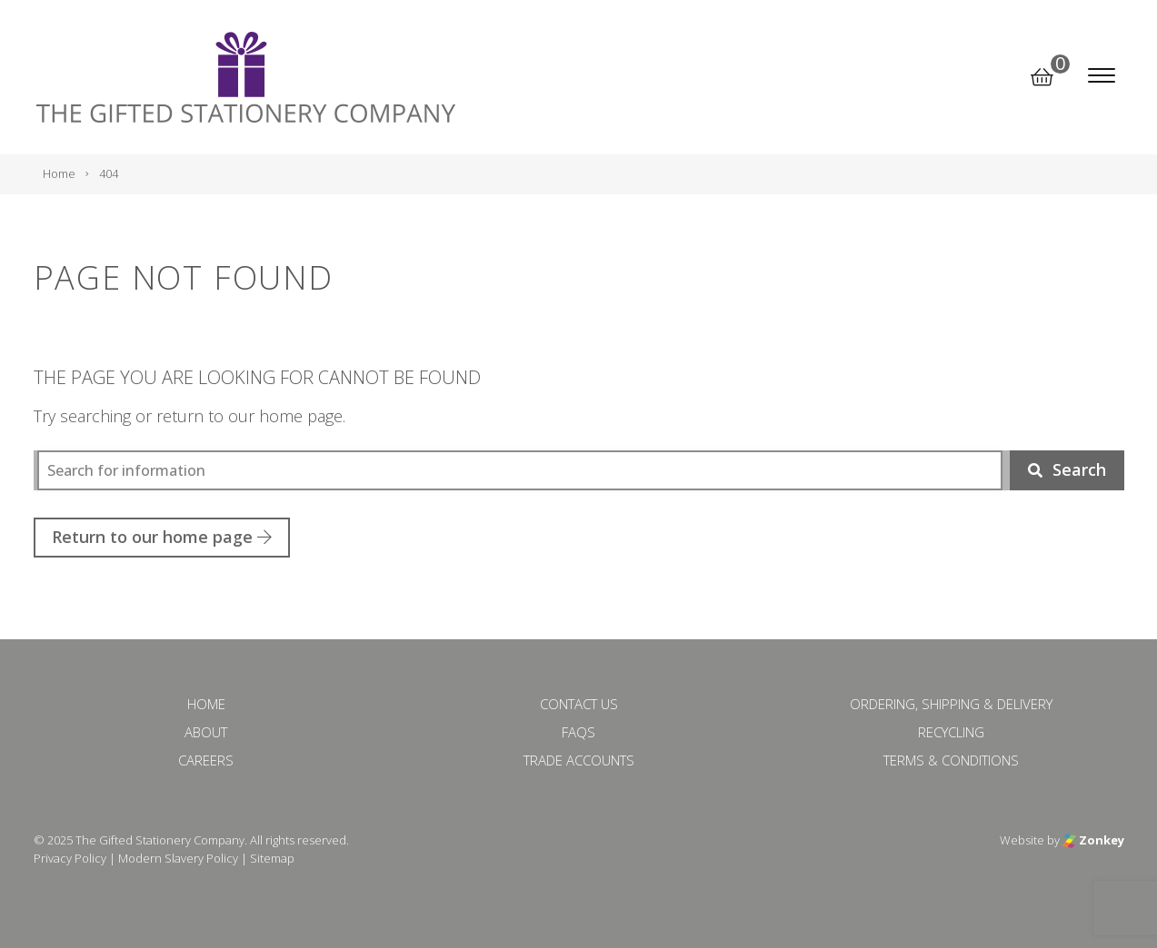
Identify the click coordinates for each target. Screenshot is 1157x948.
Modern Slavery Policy (178, 858)
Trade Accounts (579, 760)
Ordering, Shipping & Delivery (951, 704)
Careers (206, 760)
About (206, 732)
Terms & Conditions (951, 760)
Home (206, 704)
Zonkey (1093, 840)
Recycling (951, 732)
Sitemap (272, 858)
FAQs (578, 732)
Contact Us (579, 704)
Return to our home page (162, 537)
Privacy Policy (70, 858)
